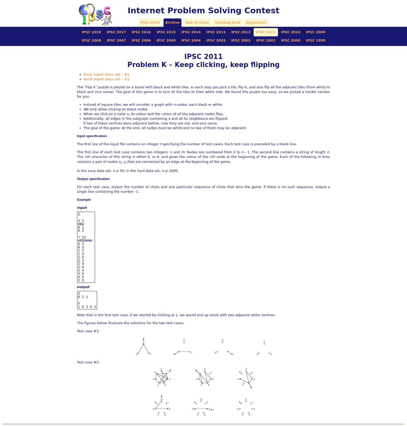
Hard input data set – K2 (107, 79)
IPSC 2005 (166, 40)
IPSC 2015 (166, 32)
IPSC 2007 (116, 40)
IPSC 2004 (191, 40)
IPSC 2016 (141, 32)
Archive (172, 22)
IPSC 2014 (191, 32)
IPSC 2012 (240, 32)
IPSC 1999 (315, 40)
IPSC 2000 (290, 40)
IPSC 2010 (290, 32)
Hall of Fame (197, 22)
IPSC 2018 (150, 22)
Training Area (227, 22)
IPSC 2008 (91, 40)
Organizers (256, 22)
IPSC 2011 (265, 32)
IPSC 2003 (216, 40)
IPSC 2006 (141, 40)
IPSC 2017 (116, 32)
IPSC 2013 (216, 32)
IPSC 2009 (315, 32)
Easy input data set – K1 (106, 74)
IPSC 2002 (240, 40)
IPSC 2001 (265, 40)
